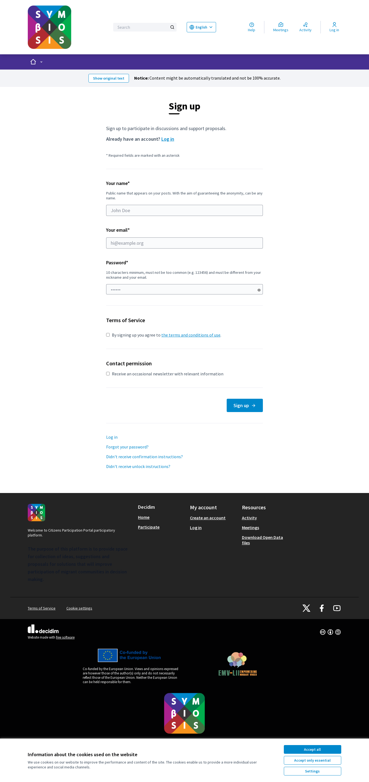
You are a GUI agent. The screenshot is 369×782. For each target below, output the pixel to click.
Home (143, 517)
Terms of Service (42, 608)
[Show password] (259, 290)
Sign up (244, 405)
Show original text (108, 78)
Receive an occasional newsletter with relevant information (164, 373)
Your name (184, 198)
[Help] (251, 27)
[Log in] (334, 27)
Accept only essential (312, 760)
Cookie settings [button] (79, 608)
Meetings (250, 527)
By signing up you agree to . (163, 335)
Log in (167, 139)
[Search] (145, 27)
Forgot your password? (127, 447)
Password (117, 262)
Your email (184, 238)
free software (65, 637)
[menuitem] (162, 517)
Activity (249, 517)
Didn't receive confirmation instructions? (144, 456)
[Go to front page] (65, 27)
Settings (312, 771)
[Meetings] (281, 27)
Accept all (312, 749)
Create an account (208, 517)
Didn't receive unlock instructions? (138, 466)
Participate (148, 527)
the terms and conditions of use (190, 335)
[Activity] (305, 27)
